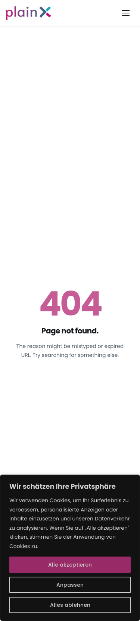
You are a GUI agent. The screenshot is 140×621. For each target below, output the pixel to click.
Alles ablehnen (70, 605)
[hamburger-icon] (126, 13)
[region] (70, 548)
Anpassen (70, 585)
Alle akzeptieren (70, 564)
